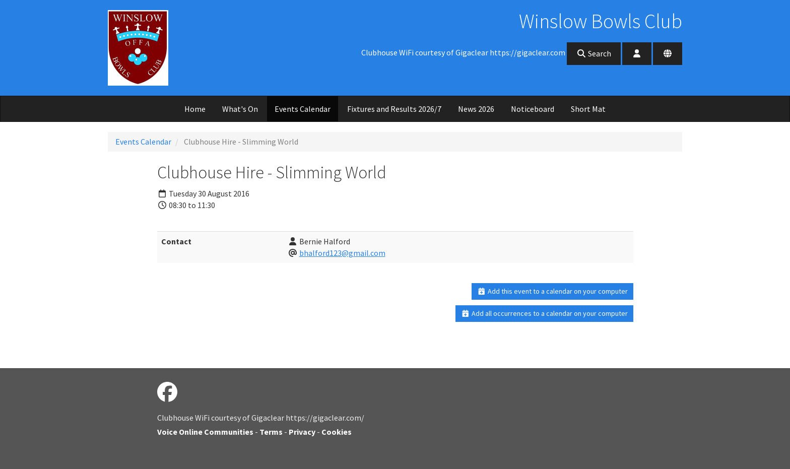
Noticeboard (532, 109)
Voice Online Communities (205, 432)
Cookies (336, 432)
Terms (271, 432)
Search (593, 53)
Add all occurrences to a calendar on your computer (544, 313)
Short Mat (588, 109)
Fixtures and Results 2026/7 (394, 109)
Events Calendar (303, 109)
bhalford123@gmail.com (342, 253)
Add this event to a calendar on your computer (552, 291)
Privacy (302, 432)
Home (195, 109)
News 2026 (476, 109)
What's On (240, 109)
